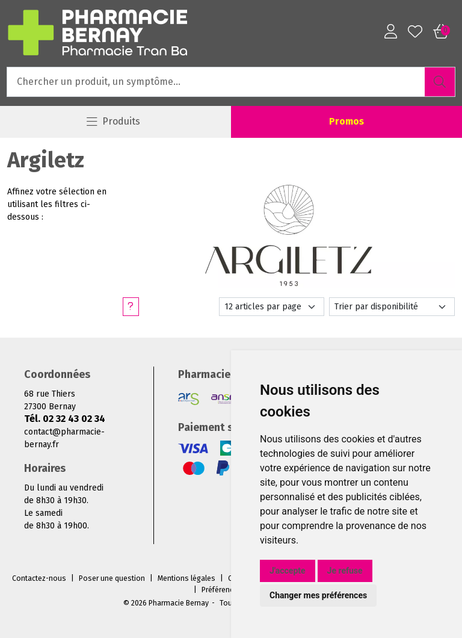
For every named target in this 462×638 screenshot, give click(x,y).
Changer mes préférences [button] (318, 595)
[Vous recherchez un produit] (216, 81)
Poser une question (112, 578)
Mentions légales (186, 578)
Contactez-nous (39, 578)
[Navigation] (113, 122)
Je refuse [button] (345, 570)
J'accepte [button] (288, 570)
